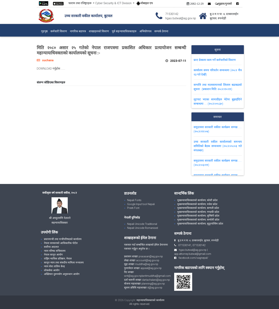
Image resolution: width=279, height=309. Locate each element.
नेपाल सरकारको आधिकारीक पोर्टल (61, 243)
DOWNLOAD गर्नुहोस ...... (51, 68)
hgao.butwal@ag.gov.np (192, 250)
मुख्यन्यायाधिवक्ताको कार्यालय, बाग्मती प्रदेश (198, 208)
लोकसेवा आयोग (51, 270)
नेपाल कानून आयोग (53, 254)
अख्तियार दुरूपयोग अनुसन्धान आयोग (61, 274)
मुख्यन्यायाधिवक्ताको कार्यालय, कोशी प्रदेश (197, 200)
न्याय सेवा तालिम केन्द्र (54, 266)
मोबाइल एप (144, 3)
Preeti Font (133, 208)
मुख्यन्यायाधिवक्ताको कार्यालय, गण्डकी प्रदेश (198, 212)
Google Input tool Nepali (141, 204)
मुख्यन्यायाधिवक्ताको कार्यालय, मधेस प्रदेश (197, 204)
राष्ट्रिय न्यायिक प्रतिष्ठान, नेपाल (58, 258)
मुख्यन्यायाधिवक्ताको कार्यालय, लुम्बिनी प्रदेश (198, 215)
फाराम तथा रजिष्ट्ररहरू (80, 3)
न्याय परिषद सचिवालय (54, 250)
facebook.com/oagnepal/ (192, 257)
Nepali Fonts (134, 200)
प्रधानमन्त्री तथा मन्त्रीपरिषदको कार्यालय (62, 239)
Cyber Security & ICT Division (113, 3)
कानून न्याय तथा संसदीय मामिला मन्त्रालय (64, 262)
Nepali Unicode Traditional (142, 224)
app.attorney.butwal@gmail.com (192, 253)
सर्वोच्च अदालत (51, 246)
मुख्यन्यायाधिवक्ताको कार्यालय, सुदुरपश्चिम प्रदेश (200, 223)
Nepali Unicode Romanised (142, 228)
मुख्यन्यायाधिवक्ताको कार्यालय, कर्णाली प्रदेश (198, 219)
